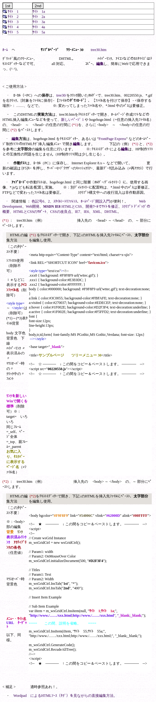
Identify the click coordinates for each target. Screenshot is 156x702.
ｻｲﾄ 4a (38, 27)
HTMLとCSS (71, 206)
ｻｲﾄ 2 (13, 17)
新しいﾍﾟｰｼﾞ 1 (72, 120)
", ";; (128, 615)
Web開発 (33, 206)
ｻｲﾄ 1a (38, 11)
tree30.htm (99, 50)
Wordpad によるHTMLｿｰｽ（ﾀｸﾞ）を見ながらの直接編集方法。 (65, 695)
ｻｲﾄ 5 (13, 32)
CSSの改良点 (60, 212)
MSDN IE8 (51, 206)
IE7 (77, 212)
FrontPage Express (112, 139)
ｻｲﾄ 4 (13, 27)
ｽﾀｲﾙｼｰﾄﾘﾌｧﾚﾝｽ (65, 201)
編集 (99, 64)
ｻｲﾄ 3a (38, 22)
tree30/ (61, 95)
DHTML (110, 212)
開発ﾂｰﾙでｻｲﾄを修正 (102, 206)
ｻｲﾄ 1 (13, 11)
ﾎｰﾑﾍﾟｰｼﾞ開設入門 (95, 201)
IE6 (86, 212)
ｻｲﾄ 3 (13, 22)
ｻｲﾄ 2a (38, 17)
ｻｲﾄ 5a (38, 32)
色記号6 (38, 201)
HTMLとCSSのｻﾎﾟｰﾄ (29, 212)
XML (97, 212)
